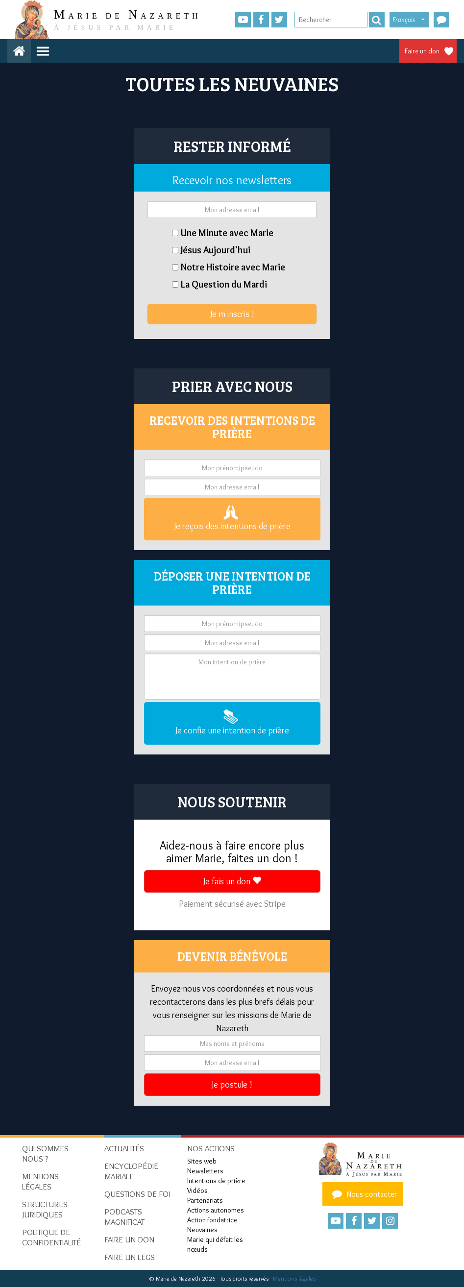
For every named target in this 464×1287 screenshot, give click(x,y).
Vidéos (197, 1190)
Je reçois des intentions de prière (232, 518)
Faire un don (422, 51)
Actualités (124, 1148)
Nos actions (211, 1148)
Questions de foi (137, 1194)
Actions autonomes (215, 1210)
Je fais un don (232, 881)
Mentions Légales (40, 1181)
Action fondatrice (212, 1219)
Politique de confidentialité (51, 1237)
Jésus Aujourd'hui (215, 250)
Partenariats (205, 1200)
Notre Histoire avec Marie (233, 267)
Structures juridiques (45, 1209)
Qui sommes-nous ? (46, 1153)
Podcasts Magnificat (124, 1217)
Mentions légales (294, 1278)
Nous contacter (363, 1194)
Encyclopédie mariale (131, 1171)
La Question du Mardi (224, 284)
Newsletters (205, 1170)
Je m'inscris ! (232, 314)
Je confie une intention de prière (232, 722)
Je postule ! (232, 1084)
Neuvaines (202, 1229)
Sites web (202, 1161)
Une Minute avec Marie (227, 233)
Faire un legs (129, 1257)
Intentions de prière (216, 1180)
